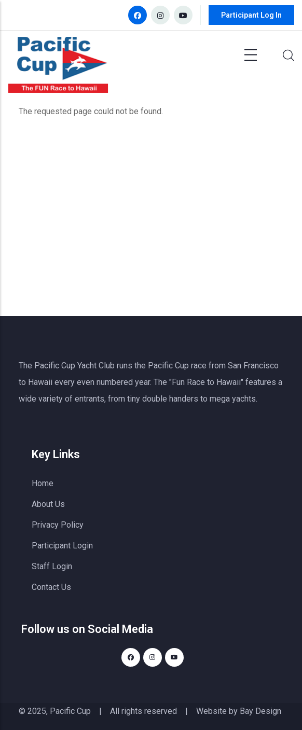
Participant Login (62, 545)
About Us (48, 504)
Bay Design (260, 711)
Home (42, 483)
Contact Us (51, 587)
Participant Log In (251, 15)
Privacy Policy (58, 525)
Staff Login (52, 566)
